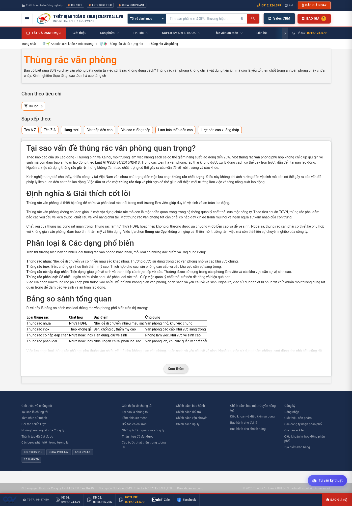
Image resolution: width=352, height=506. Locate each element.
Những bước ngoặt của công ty (143, 430)
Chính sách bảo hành (190, 406)
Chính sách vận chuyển (192, 418)
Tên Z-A (50, 130)
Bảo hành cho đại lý (243, 422)
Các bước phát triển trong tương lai (45, 442)
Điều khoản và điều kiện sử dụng (252, 416)
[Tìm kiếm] (253, 19)
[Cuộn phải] (285, 33)
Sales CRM (279, 18)
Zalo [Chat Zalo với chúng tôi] (290, 5)
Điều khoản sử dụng (190, 488)
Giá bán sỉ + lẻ (294, 430)
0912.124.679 (317, 33)
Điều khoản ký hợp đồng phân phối (304, 439)
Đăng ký (289, 406)
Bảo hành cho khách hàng (248, 429)
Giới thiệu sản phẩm (298, 418)
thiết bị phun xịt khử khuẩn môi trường (282, 282)
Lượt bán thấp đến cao (175, 130)
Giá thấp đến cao (99, 130)
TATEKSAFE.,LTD (161, 488)
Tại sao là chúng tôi (35, 412)
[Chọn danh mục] (147, 19)
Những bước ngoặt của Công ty (43, 430)
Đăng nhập (291, 412)
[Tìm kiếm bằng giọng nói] (242, 18)
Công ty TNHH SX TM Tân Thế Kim (73, 488)
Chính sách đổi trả (188, 412)
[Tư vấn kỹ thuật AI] (327, 480)
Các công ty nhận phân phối (303, 424)
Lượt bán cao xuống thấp (220, 130)
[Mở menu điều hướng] (27, 18)
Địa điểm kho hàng (297, 447)
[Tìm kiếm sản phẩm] (201, 19)
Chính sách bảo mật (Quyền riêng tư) (253, 408)
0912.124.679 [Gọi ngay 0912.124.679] (269, 5)
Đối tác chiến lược (34, 424)
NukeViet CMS (122, 488)
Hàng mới (71, 130)
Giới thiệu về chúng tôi (37, 406)
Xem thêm (176, 369)
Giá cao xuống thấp (135, 130)
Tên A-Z (30, 130)
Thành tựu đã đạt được (37, 436)
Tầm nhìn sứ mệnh (34, 418)
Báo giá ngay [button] (314, 5)
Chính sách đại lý (187, 424)
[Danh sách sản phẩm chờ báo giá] (314, 19)
